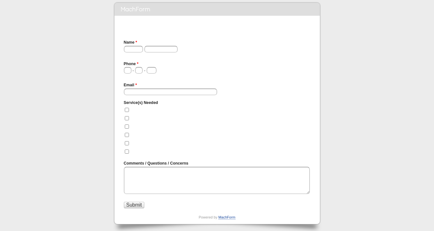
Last (147, 54)
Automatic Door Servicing (155, 134)
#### (150, 76)
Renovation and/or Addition (157, 151)
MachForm (226, 217)
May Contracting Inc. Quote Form (217, 9)
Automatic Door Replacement (159, 143)
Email (130, 86)
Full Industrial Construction (156, 118)
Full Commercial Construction (159, 109)
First (127, 54)
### (126, 76)
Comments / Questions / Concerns (156, 163)
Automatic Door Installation (157, 126)
